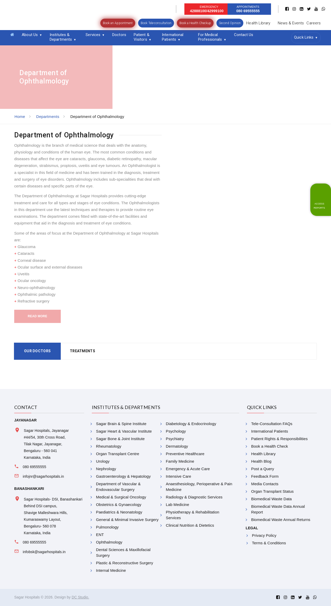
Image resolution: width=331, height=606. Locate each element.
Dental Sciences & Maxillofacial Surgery (123, 552)
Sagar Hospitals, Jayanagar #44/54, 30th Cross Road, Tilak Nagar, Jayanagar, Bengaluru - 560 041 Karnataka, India (46, 444)
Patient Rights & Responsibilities (279, 438)
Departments (47, 116)
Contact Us (243, 34)
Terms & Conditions (269, 543)
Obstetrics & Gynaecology (118, 504)
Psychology (176, 431)
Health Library (258, 23)
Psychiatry (175, 438)
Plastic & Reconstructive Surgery (124, 563)
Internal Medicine (111, 570)
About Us (30, 34)
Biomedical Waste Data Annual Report (278, 509)
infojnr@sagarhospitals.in (43, 476)
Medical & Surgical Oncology (121, 497)
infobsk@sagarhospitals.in (44, 552)
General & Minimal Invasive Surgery (127, 519)
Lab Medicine (177, 504)
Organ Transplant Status (272, 491)
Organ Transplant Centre (117, 454)
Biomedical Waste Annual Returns (280, 519)
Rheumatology (108, 446)
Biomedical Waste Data (271, 499)
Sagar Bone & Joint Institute (120, 438)
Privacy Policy (264, 535)
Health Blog (261, 461)
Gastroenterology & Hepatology (123, 476)
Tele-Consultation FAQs (271, 423)
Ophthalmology (109, 542)
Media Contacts (264, 484)
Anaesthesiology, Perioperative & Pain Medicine (199, 487)
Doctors (119, 34)
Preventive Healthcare (185, 454)
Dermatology (177, 446)
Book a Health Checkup (195, 23)
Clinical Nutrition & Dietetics (190, 525)
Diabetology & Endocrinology (191, 423)
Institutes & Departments (61, 37)
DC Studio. (80, 597)
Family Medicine (180, 461)
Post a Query (262, 469)
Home (19, 116)
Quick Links (303, 37)
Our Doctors (37, 351)
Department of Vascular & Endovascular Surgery (118, 487)
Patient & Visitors (141, 37)
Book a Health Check (269, 446)
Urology (102, 461)
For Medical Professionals (210, 37)
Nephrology (106, 469)
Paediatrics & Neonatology (119, 512)
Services (93, 34)
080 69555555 (34, 467)
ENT (100, 534)
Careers (313, 23)
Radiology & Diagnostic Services (194, 497)
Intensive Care (178, 476)
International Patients (172, 37)
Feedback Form (265, 476)
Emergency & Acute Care (188, 469)
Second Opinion (230, 23)
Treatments (82, 351)
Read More (37, 316)
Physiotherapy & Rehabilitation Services (192, 515)
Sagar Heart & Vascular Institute (124, 431)
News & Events (291, 23)
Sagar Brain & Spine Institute (121, 423)
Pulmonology (107, 527)
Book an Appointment (118, 23)
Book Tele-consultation (156, 23)
